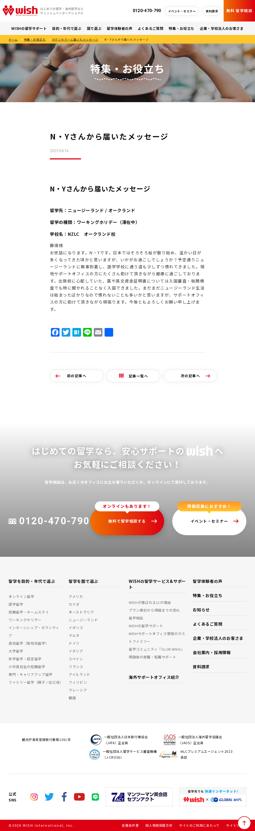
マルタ (74, 635)
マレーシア (78, 690)
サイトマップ (236, 825)
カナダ (74, 604)
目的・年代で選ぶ (66, 28)
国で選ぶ (94, 28)
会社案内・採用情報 (212, 652)
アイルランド (79, 674)
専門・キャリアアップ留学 (31, 674)
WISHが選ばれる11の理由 (150, 602)
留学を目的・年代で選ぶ (32, 581)
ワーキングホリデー (25, 619)
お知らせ (201, 609)
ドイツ (74, 643)
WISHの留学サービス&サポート (157, 584)
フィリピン (78, 682)
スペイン (76, 658)
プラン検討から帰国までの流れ (154, 610)
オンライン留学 (21, 596)
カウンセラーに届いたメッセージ (75, 39)
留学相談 (136, 617)
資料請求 (212, 11)
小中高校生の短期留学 (27, 666)
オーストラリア (81, 612)
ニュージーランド (83, 619)
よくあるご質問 (151, 28)
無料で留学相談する (127, 521)
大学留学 (16, 651)
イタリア (76, 651)
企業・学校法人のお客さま (222, 28)
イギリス (76, 627)
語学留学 (16, 604)
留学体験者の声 (119, 28)
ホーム (13, 39)
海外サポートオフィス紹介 (154, 677)
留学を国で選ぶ (83, 581)
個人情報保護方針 (158, 825)
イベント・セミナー (182, 11)
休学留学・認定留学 (25, 658)
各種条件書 (130, 825)
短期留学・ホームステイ (29, 612)
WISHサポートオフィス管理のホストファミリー (157, 637)
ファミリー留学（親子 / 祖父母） (35, 682)
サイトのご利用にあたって (199, 825)
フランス (76, 666)
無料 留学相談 (239, 10)
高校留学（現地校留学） (29, 643)
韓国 (72, 697)
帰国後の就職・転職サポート (152, 656)
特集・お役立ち (181, 28)
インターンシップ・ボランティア (34, 631)
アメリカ (76, 596)
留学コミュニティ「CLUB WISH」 (156, 649)
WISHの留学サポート (29, 28)
